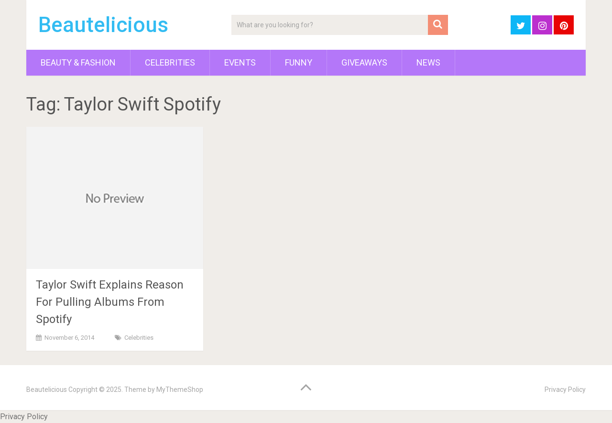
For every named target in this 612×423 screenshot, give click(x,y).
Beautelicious (103, 24)
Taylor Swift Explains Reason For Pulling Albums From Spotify (110, 302)
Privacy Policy (565, 389)
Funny (298, 62)
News (428, 62)
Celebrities (170, 62)
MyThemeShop (179, 389)
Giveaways (364, 62)
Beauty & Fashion (78, 62)
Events (240, 62)
